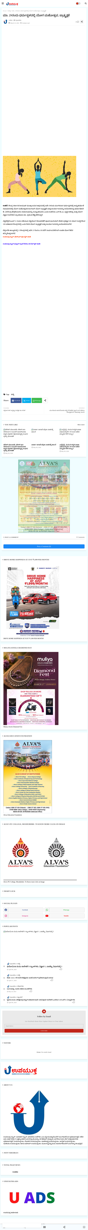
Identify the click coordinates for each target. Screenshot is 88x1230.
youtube (66, 916)
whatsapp (66, 910)
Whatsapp (38, 400)
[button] (85, 3)
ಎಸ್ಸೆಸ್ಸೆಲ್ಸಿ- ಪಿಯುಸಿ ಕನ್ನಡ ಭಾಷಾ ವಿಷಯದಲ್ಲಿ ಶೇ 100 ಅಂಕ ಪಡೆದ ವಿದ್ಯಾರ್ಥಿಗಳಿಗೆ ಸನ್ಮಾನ (69, 446)
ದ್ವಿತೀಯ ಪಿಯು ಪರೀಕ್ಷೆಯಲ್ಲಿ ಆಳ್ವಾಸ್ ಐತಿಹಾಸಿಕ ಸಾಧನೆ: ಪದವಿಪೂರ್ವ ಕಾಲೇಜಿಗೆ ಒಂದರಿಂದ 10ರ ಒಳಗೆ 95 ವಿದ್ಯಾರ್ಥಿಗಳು (41, 1000)
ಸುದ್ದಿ (9, 11)
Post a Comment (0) (44, 546)
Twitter (27, 400)
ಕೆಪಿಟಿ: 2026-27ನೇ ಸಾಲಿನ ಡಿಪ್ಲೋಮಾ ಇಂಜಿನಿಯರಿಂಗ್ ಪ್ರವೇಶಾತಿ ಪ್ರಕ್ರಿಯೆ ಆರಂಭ (30, 978)
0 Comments (80, 537)
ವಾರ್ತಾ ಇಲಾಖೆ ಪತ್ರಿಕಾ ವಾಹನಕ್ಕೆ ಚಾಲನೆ (43, 445)
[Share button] (45, 400)
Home (5, 11)
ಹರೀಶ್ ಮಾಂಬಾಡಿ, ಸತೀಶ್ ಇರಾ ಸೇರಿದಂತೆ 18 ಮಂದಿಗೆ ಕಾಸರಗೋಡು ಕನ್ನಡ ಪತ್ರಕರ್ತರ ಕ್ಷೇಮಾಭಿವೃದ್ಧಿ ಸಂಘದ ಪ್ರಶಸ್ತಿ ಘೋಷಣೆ (15, 447)
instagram (25, 916)
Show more (81, 424)
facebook (25, 910)
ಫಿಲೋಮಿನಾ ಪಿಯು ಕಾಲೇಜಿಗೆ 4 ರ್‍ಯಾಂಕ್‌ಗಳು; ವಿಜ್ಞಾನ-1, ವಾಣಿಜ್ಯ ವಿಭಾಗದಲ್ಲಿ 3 (34, 966)
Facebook (17, 400)
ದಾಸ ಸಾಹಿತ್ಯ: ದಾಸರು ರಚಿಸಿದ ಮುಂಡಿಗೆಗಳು (19, 989)
